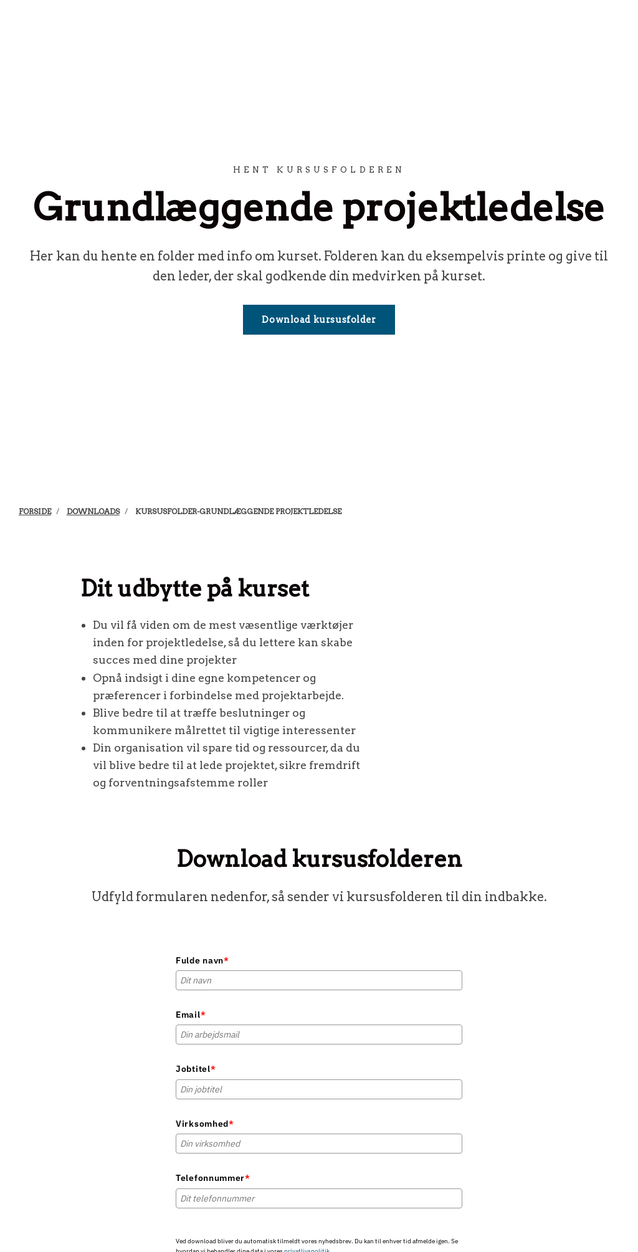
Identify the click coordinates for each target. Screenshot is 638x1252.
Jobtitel (196, 1068)
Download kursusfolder (319, 319)
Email (191, 1014)
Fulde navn (202, 960)
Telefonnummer (213, 1177)
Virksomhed (205, 1123)
